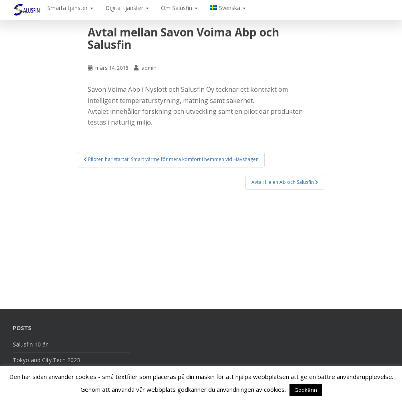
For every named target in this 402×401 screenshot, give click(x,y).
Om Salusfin (179, 8)
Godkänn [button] (305, 389)
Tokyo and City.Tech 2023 (46, 360)
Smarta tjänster (70, 8)
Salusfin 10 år (30, 344)
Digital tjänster (127, 8)
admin (149, 67)
